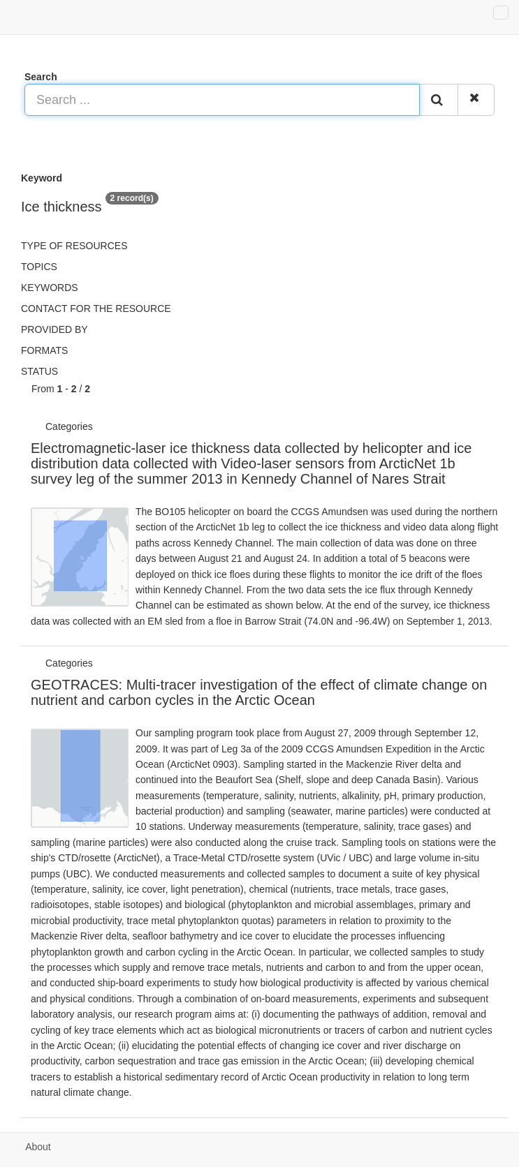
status (39, 371)
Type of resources (74, 245)
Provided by (54, 329)
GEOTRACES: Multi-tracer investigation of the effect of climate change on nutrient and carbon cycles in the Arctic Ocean (259, 692)
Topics (39, 266)
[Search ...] (222, 100)
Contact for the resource (96, 308)
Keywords (49, 287)
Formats (44, 350)
